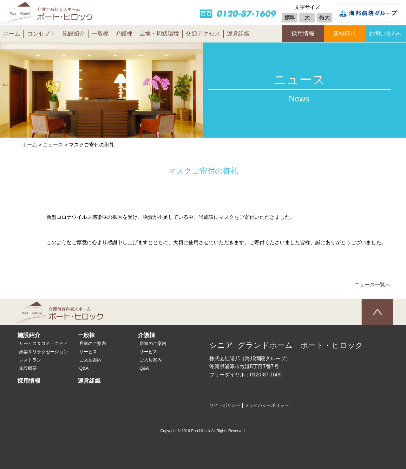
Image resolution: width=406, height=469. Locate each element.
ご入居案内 (90, 359)
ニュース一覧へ (372, 284)
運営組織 (238, 33)
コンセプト (41, 33)
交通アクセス (203, 33)
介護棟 (124, 33)
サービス (88, 351)
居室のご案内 (92, 343)
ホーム (11, 33)
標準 (290, 17)
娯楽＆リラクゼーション (43, 351)
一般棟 (100, 33)
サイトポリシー (224, 405)
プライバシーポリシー (267, 405)
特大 (324, 17)
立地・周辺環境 (159, 33)
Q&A (84, 368)
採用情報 (302, 33)
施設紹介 (73, 33)
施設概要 (28, 368)
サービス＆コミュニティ (43, 343)
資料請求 (344, 33)
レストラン (30, 359)
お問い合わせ (386, 33)
